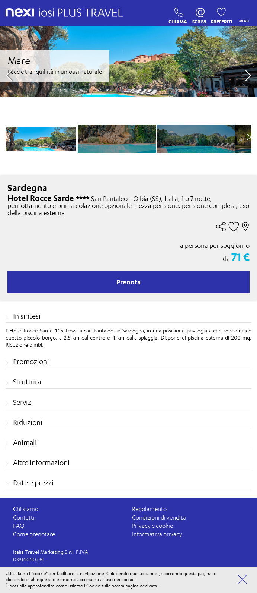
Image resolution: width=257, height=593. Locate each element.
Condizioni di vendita (159, 517)
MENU (242, 13)
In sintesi (27, 316)
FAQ (19, 525)
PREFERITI (219, 14)
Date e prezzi (33, 482)
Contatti (24, 517)
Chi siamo (25, 508)
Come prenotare (34, 534)
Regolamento (149, 508)
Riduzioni (27, 422)
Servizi (23, 402)
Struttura (27, 381)
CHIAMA (176, 14)
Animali (25, 442)
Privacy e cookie (152, 525)
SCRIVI (199, 14)
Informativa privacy (157, 534)
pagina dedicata (141, 586)
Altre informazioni (41, 462)
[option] (117, 139)
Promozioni (31, 361)
